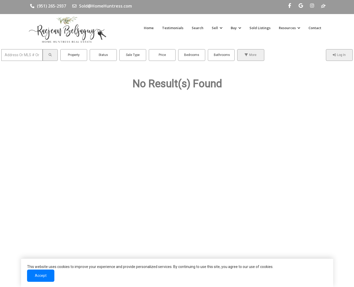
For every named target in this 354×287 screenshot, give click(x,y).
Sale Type (133, 55)
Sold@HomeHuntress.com (102, 6)
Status (103, 55)
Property (74, 55)
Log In (339, 55)
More (250, 55)
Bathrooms (222, 55)
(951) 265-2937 (48, 6)
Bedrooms (191, 55)
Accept (42, 276)
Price (162, 55)
